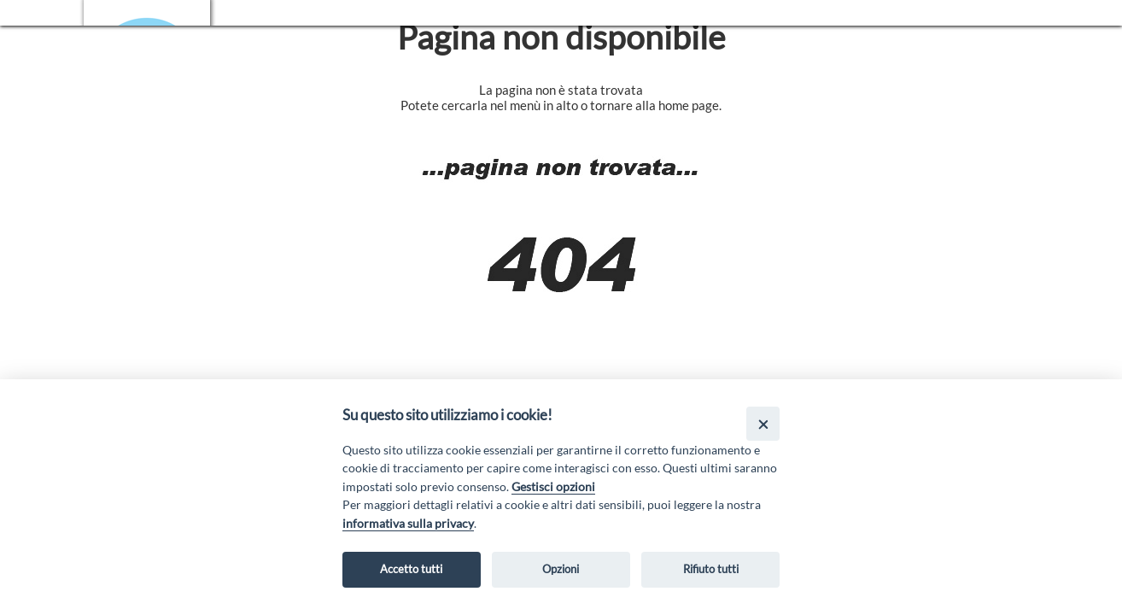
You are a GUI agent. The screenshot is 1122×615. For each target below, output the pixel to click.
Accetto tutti (411, 569)
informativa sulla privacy (408, 523)
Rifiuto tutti (711, 569)
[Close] (763, 423)
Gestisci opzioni (553, 486)
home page (688, 105)
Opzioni (560, 569)
